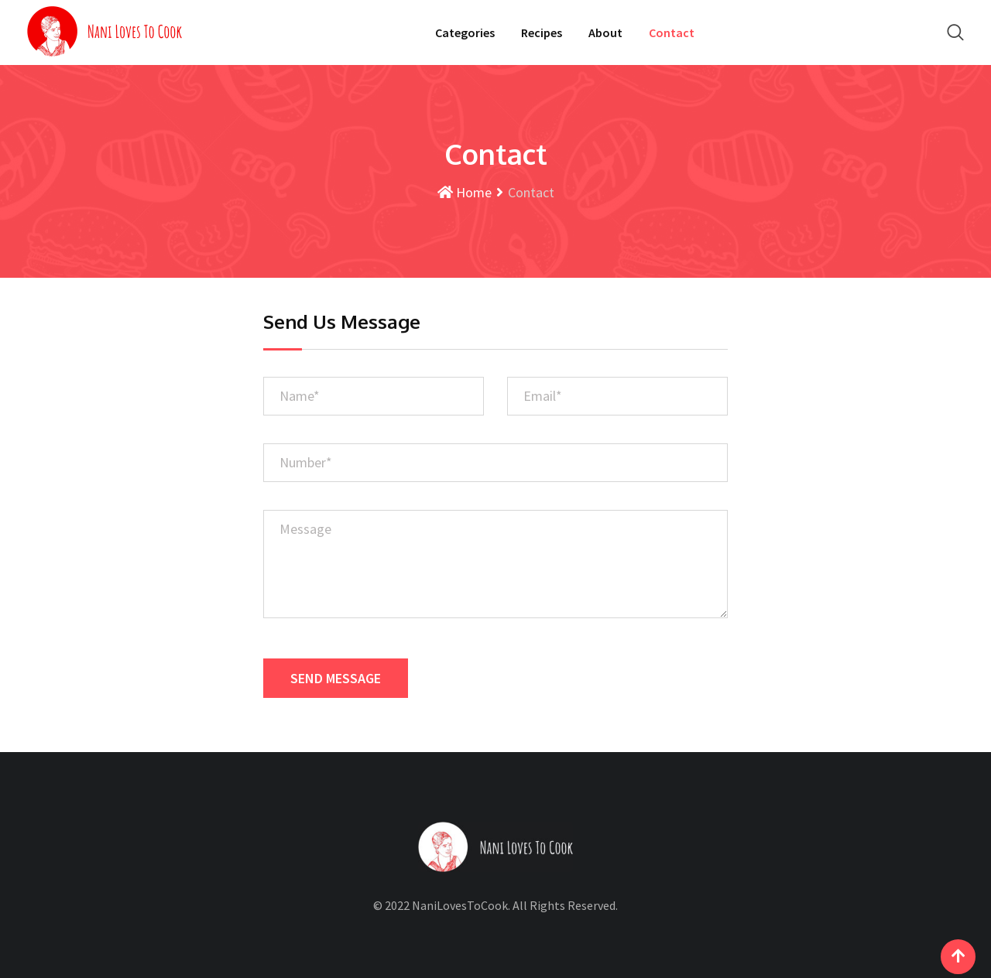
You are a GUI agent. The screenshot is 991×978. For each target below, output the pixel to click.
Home (464, 192)
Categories (465, 32)
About (605, 32)
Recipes (541, 32)
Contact (671, 32)
